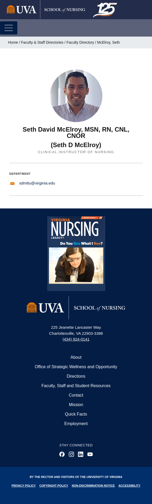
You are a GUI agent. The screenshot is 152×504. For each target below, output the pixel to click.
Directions (76, 376)
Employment (76, 423)
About (76, 357)
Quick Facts (76, 414)
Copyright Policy (53, 485)
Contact (76, 395)
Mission (76, 404)
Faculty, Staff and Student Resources (76, 385)
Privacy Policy (24, 485)
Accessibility (129, 485)
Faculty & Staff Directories (42, 42)
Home (13, 42)
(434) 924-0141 (76, 339)
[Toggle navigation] (8, 27)
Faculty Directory (80, 42)
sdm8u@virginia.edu (37, 183)
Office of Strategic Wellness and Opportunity (76, 367)
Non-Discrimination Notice (93, 485)
